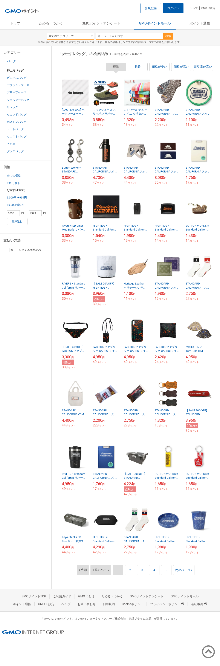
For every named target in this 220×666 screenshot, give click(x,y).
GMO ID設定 (208, 8)
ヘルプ (194, 8)
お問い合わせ (87, 604)
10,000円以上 (15, 204)
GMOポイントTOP (33, 596)
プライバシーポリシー (167, 604)
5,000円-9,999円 (17, 197)
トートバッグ (15, 129)
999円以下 (13, 183)
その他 (11, 144)
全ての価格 (14, 175)
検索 (168, 36)
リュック (12, 107)
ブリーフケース (16, 92)
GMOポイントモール (155, 23)
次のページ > (183, 570)
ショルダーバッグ (18, 100)
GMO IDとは (86, 596)
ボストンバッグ (16, 121)
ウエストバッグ (16, 136)
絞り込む (17, 221)
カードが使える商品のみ (23, 250)
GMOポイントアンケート (101, 23)
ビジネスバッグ (16, 77)
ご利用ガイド (62, 596)
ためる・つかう (51, 23)
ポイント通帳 (199, 23)
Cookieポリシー (132, 604)
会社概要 (199, 604)
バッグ (11, 61)
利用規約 (109, 604)
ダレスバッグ (15, 151)
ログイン (173, 8)
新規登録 (151, 8)
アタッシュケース (18, 85)
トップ (15, 23)
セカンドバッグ (16, 114)
